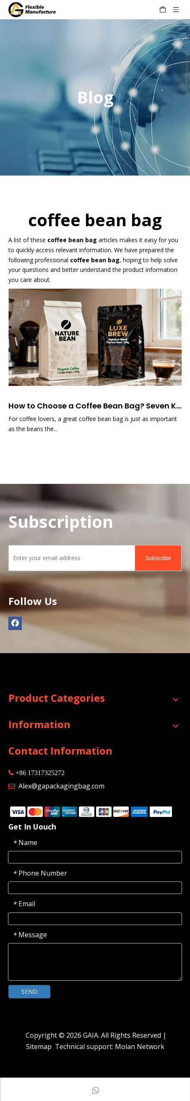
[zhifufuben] (90, 811)
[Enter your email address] (70, 558)
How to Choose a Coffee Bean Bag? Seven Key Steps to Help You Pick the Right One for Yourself (95, 406)
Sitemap (39, 1046)
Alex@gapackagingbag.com (61, 786)
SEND (29, 991)
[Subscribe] (158, 558)
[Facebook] (15, 623)
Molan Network (139, 1046)
